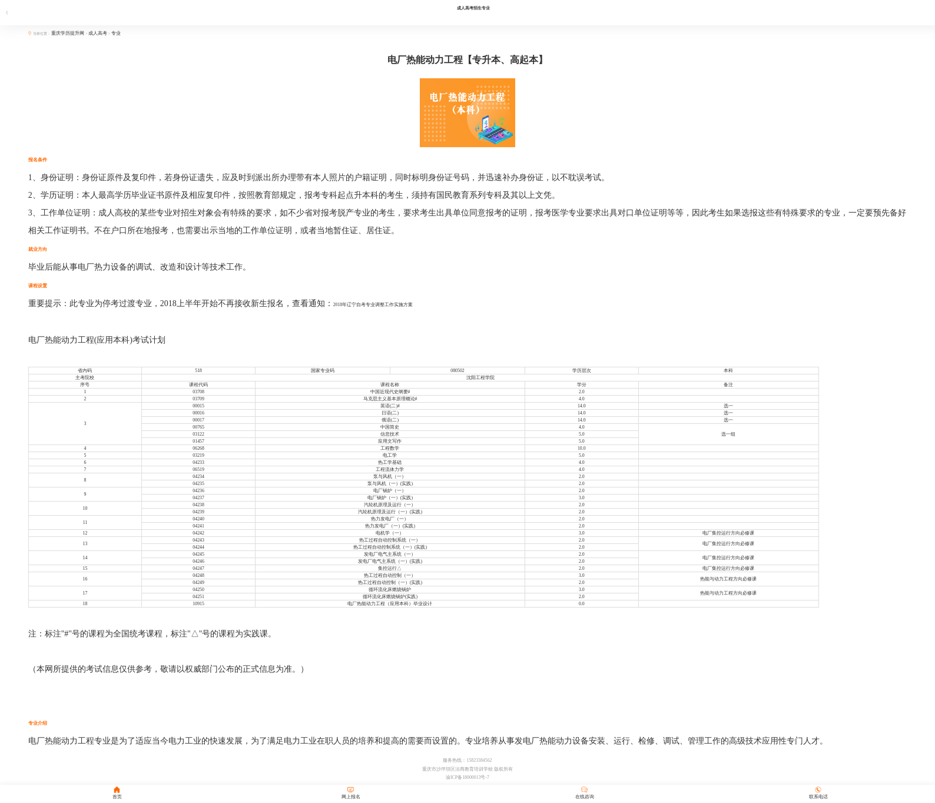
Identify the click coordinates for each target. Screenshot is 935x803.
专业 (116, 33)
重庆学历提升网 (68, 33)
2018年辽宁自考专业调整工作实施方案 (373, 304)
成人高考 (97, 33)
